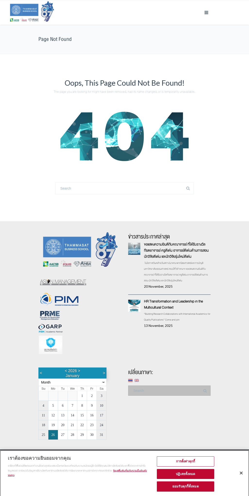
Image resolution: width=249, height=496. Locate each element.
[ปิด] (241, 475)
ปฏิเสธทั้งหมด (185, 476)
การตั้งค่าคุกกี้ (185, 464)
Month (46, 382)
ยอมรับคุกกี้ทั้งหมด (185, 489)
